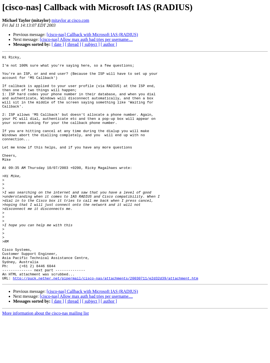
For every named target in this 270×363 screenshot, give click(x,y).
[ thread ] (73, 44)
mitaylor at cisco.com (70, 20)
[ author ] (109, 44)
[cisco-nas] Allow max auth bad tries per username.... (86, 39)
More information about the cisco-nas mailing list (45, 358)
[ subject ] (91, 44)
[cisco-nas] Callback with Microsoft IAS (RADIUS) (92, 34)
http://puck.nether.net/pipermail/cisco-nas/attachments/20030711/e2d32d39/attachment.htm (105, 323)
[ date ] (58, 44)
